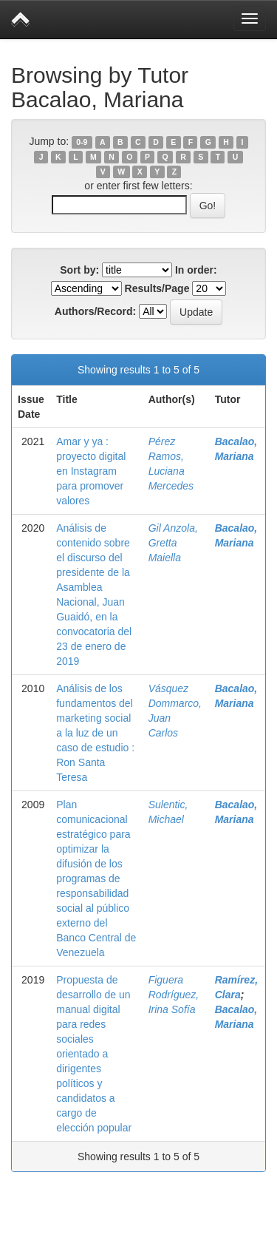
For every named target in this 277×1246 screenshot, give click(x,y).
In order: (196, 270)
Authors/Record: (95, 311)
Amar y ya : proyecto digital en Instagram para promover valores (91, 471)
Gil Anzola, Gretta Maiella (173, 542)
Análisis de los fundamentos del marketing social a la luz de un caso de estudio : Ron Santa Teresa (95, 733)
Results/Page (157, 288)
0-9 (81, 142)
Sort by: (79, 270)
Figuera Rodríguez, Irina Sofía (173, 994)
